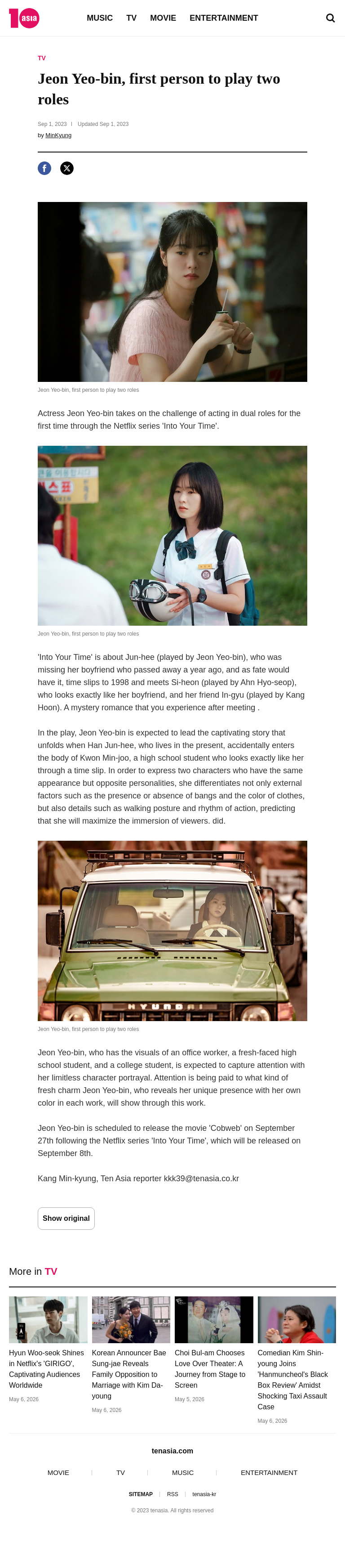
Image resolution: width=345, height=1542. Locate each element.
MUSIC (100, 17)
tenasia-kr (205, 1494)
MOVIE (163, 17)
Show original (66, 1218)
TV (131, 17)
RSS (172, 1494)
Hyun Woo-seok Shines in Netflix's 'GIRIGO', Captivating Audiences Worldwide (46, 1369)
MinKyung (58, 135)
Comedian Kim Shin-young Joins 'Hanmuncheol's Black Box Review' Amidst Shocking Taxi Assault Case (293, 1380)
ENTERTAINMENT (224, 17)
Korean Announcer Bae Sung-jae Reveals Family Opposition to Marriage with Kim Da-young (129, 1374)
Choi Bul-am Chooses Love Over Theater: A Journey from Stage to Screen (210, 1369)
